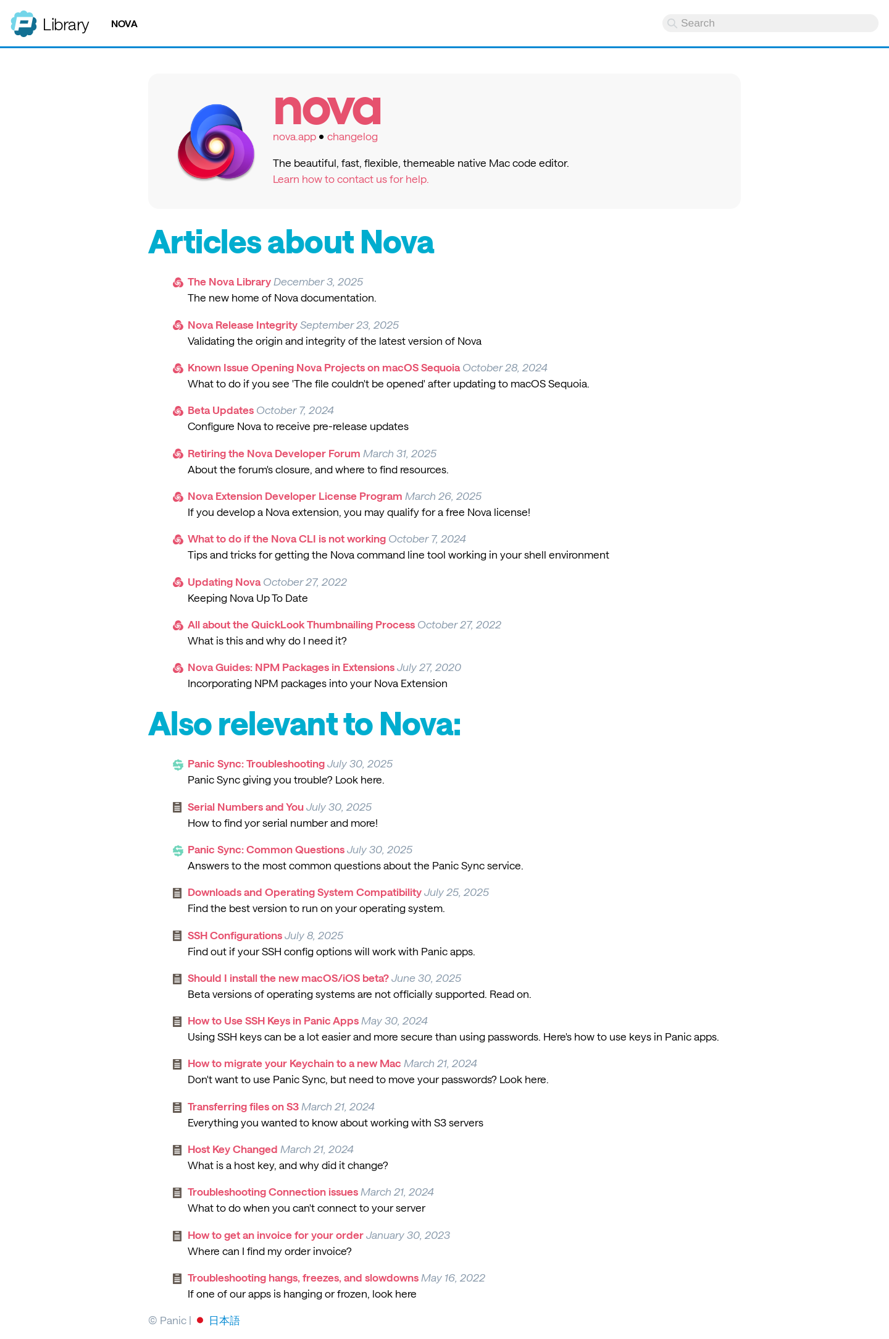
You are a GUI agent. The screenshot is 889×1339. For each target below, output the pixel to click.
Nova (124, 23)
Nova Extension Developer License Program (295, 495)
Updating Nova (224, 581)
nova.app (294, 136)
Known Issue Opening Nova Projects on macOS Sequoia (324, 367)
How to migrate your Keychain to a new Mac (294, 1063)
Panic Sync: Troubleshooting (256, 763)
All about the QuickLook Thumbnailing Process (301, 624)
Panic (23, 18)
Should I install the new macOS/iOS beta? (288, 977)
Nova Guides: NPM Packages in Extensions (291, 667)
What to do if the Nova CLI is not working (287, 538)
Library (66, 24)
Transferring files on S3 (243, 1106)
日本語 (224, 1320)
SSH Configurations (235, 935)
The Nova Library (229, 281)
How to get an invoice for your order (276, 1234)
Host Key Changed (233, 1149)
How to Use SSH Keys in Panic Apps (273, 1020)
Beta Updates (221, 409)
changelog (352, 136)
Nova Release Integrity (243, 324)
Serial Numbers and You (246, 806)
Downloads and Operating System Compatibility (305, 891)
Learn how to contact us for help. (351, 178)
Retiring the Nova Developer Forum (274, 453)
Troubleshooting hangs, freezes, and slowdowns (303, 1277)
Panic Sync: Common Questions (266, 849)
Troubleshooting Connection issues (273, 1191)
